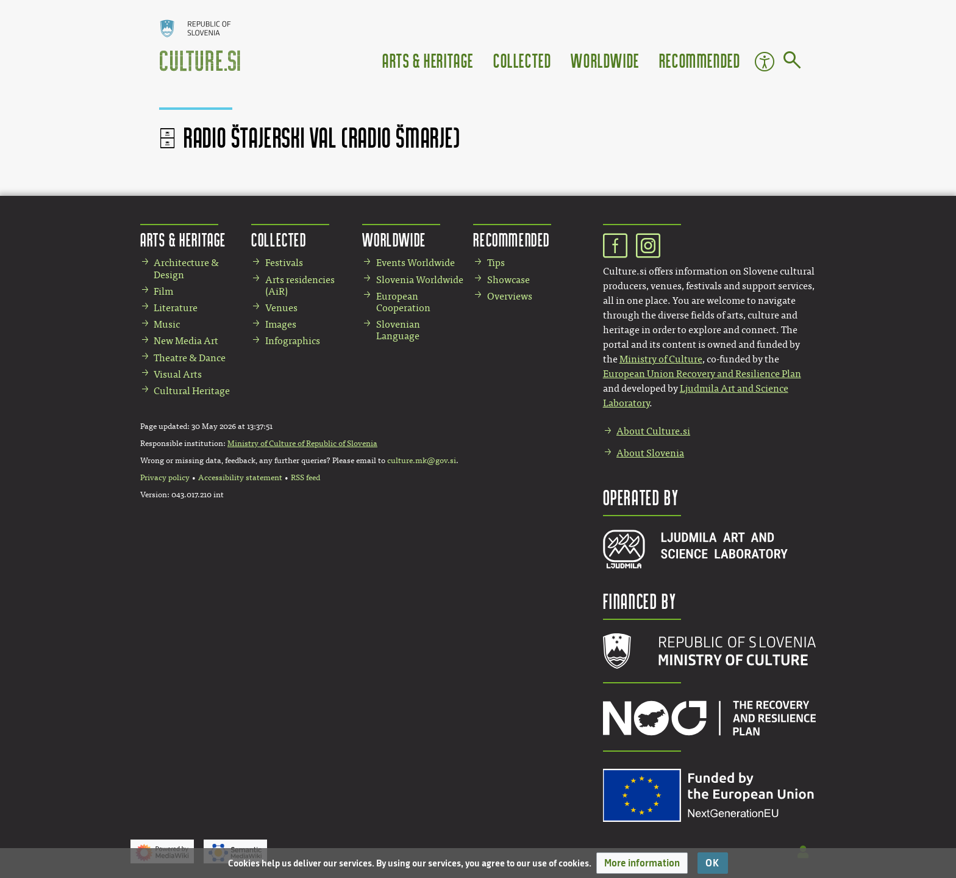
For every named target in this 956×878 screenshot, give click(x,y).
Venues (281, 308)
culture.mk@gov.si (421, 461)
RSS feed (305, 478)
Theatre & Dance (190, 358)
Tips (496, 262)
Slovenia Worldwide (419, 280)
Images (280, 324)
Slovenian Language (398, 330)
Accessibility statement (240, 478)
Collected (522, 60)
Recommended (700, 60)
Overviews (509, 296)
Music (167, 324)
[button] (642, 863)
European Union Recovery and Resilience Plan (702, 374)
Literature (176, 308)
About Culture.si (653, 431)
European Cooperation (403, 302)
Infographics (292, 341)
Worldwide (605, 60)
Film (163, 291)
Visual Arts (178, 374)
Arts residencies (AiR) (300, 285)
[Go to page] (792, 62)
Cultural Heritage (192, 391)
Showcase (508, 280)
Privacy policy (165, 478)
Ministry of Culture (660, 359)
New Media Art (186, 341)
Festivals (284, 262)
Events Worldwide (415, 262)
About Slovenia (650, 453)
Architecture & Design (186, 268)
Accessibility (764, 61)
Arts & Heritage (428, 60)
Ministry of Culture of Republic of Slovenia (302, 443)
